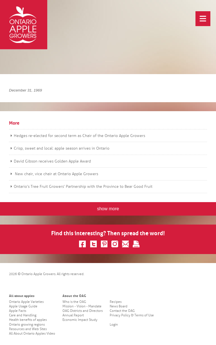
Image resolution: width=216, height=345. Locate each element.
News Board (118, 306)
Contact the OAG (122, 311)
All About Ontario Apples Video (32, 334)
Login (114, 325)
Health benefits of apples (28, 320)
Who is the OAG (74, 302)
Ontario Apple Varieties (26, 302)
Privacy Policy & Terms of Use (132, 315)
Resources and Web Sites (28, 329)
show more (108, 208)
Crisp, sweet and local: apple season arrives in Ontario (59, 148)
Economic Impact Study (79, 320)
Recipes (116, 302)
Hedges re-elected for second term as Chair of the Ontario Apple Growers (77, 135)
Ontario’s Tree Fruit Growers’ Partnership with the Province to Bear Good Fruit (80, 186)
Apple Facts (17, 311)
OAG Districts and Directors (82, 311)
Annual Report (73, 315)
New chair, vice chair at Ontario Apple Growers (53, 174)
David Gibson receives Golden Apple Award (50, 161)
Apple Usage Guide (23, 306)
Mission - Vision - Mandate (82, 306)
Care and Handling (22, 315)
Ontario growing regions (27, 325)
